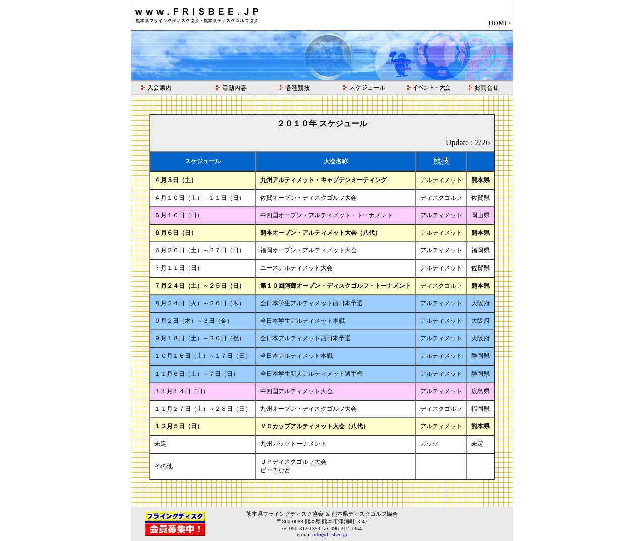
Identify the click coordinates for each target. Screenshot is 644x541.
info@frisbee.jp (329, 534)
